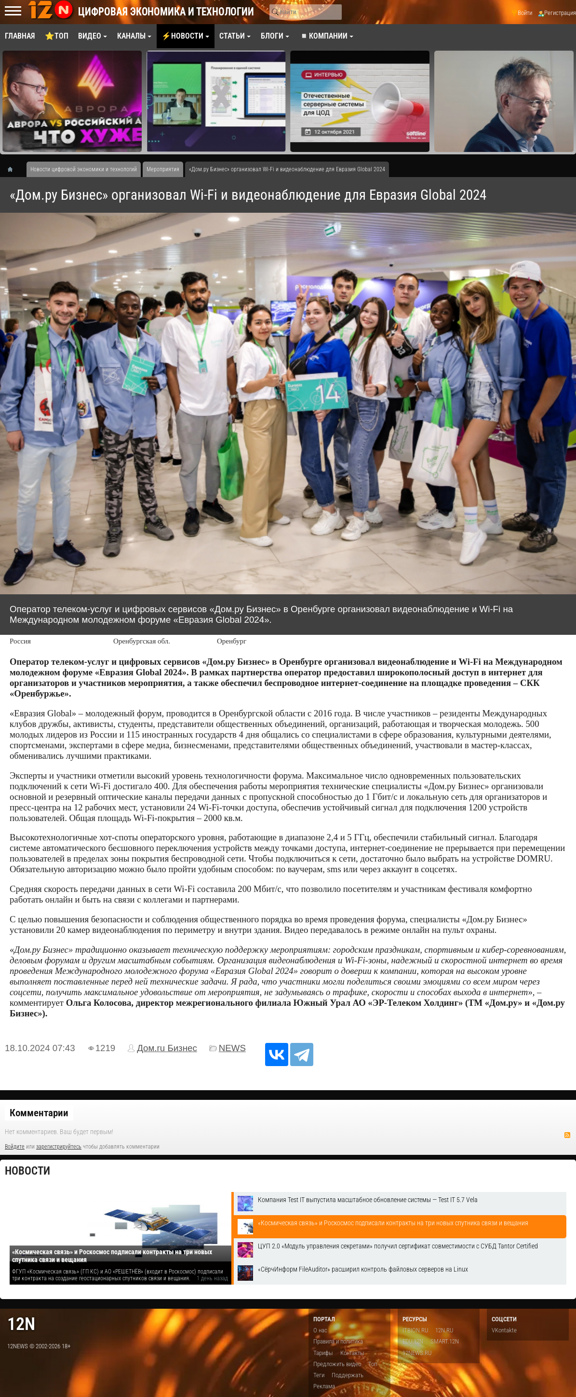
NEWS (232, 1048)
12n (21, 1323)
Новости (27, 1171)
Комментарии (39, 1113)
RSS (567, 1135)
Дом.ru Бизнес (167, 1048)
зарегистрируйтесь (58, 1146)
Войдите (15, 1146)
